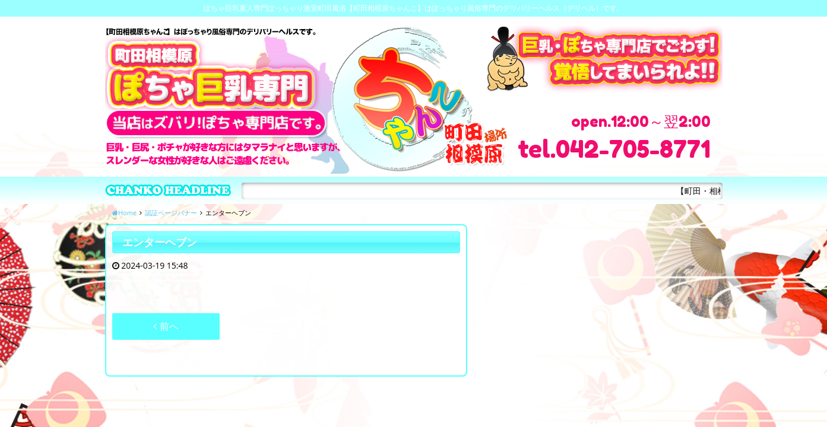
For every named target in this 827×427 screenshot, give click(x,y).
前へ (165, 326)
